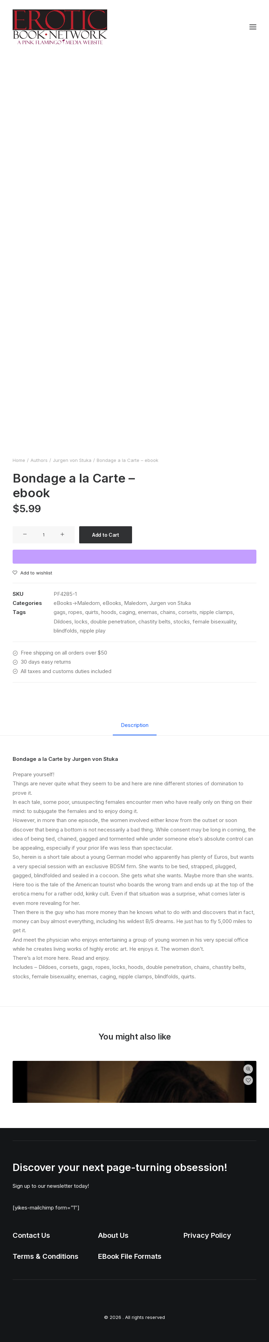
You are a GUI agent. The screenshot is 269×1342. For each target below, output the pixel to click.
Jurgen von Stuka (72, 460)
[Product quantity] (44, 534)
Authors (39, 460)
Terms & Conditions (45, 1256)
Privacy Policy (207, 1235)
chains (167, 612)
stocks (181, 621)
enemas (147, 612)
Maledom (135, 603)
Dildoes (63, 621)
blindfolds (65, 630)
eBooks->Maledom (77, 603)
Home (19, 460)
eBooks (112, 603)
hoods (108, 612)
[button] (253, 27)
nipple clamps (216, 612)
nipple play (92, 630)
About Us (113, 1235)
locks (81, 621)
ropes (75, 612)
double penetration (113, 621)
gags (59, 612)
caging (127, 612)
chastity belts (154, 621)
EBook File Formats (129, 1256)
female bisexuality (214, 621)
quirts (91, 612)
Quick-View (248, 1069)
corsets (187, 612)
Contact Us (31, 1235)
